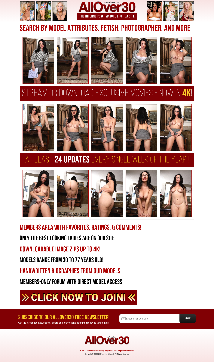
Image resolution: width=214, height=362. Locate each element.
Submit (188, 318)
